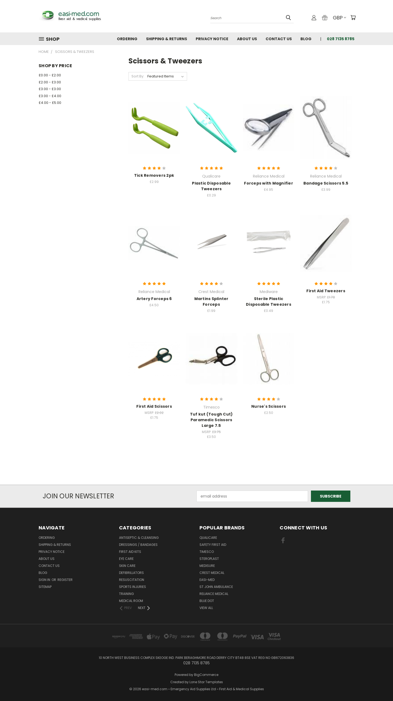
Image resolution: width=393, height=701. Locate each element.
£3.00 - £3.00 (50, 88)
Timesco (206, 551)
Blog (305, 39)
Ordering (127, 39)
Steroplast (209, 558)
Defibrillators (131, 572)
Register (65, 579)
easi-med (207, 579)
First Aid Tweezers (325, 291)
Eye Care (126, 558)
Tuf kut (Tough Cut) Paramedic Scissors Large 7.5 (211, 419)
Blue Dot (206, 600)
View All (206, 607)
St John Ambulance (216, 586)
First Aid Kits (130, 551)
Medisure (207, 565)
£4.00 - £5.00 (50, 102)
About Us (247, 39)
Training (126, 593)
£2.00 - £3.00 (50, 82)
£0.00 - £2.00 (50, 75)
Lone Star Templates (206, 682)
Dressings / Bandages (138, 544)
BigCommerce (206, 674)
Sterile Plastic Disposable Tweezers (268, 301)
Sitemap (45, 586)
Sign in (45, 579)
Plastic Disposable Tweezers (211, 186)
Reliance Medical (213, 593)
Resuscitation (131, 579)
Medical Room (131, 600)
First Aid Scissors (154, 406)
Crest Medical (211, 572)
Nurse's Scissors (268, 406)
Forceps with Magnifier (268, 183)
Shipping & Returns (166, 39)
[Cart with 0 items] (353, 17)
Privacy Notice (212, 39)
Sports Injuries (132, 586)
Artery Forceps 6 (154, 298)
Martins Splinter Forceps (211, 301)
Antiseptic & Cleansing (139, 537)
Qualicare (208, 537)
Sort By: (137, 76)
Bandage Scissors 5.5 (325, 183)
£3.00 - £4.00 (50, 95)
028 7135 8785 (340, 39)
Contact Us (279, 39)
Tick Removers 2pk (154, 175)
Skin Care (127, 565)
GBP (339, 17)
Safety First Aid (212, 544)
